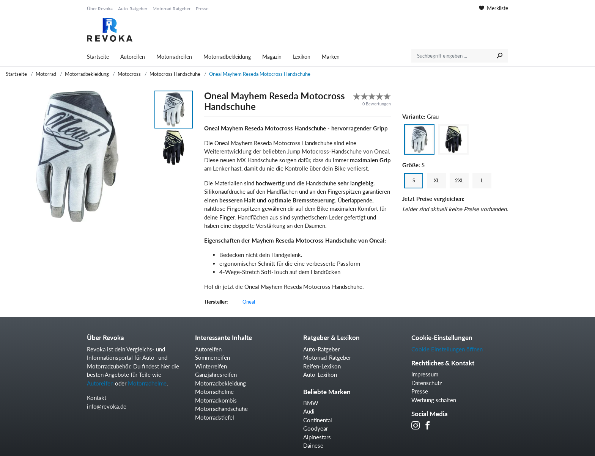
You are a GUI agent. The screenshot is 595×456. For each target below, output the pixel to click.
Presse (202, 8)
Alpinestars (317, 437)
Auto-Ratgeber (132, 8)
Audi (309, 411)
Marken (331, 56)
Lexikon (301, 56)
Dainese (313, 445)
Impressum (424, 374)
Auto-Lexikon (320, 374)
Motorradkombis (216, 400)
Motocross (129, 74)
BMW (310, 403)
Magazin (272, 56)
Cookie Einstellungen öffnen (447, 349)
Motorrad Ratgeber (171, 8)
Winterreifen (211, 366)
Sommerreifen (212, 357)
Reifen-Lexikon (322, 366)
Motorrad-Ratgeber (327, 357)
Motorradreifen (174, 56)
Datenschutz (426, 382)
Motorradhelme (147, 383)
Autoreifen (132, 56)
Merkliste (493, 8)
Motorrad (46, 74)
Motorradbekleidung (227, 56)
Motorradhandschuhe (221, 408)
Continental (317, 420)
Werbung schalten (433, 399)
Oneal (248, 302)
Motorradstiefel (214, 417)
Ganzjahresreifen (216, 374)
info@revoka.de (106, 406)
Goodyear (315, 428)
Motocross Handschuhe (175, 74)
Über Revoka (100, 8)
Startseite (98, 56)
